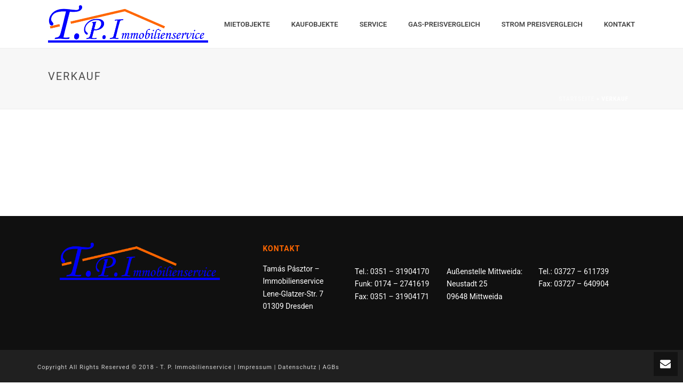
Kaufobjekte (314, 24)
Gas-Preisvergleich (444, 24)
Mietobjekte (247, 24)
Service (373, 24)
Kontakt (619, 24)
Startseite (576, 99)
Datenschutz (297, 367)
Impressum (255, 367)
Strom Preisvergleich (542, 24)
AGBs (331, 367)
